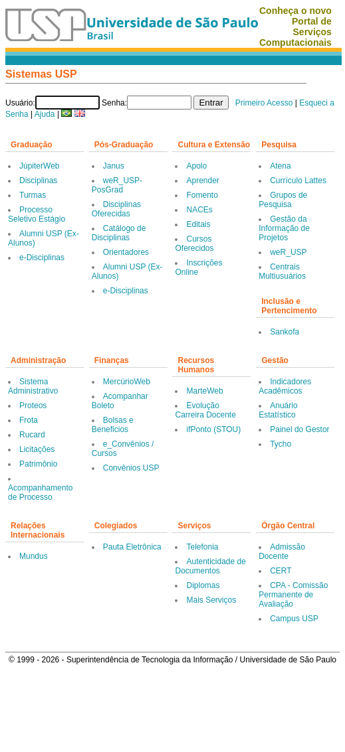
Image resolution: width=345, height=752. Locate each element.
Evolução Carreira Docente (205, 410)
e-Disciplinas (41, 257)
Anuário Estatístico (278, 410)
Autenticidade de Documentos (210, 566)
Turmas (32, 195)
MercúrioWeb (126, 381)
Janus (113, 166)
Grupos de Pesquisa (283, 199)
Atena (280, 166)
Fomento (201, 195)
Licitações (37, 449)
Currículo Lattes (298, 180)
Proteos (33, 405)
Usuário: (20, 103)
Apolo (196, 166)
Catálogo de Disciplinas (119, 233)
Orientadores (126, 252)
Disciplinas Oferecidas (116, 209)
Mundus (33, 556)
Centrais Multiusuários (282, 271)
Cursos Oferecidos (194, 243)
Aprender (202, 180)
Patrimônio (38, 464)
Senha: (114, 103)
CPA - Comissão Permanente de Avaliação (293, 595)
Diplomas (202, 585)
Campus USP (294, 618)
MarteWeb (204, 391)
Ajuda (45, 114)
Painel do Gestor (299, 429)
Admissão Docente (282, 551)
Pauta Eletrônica (132, 547)
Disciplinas (38, 180)
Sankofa (284, 332)
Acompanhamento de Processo (40, 492)
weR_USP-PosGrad (117, 185)
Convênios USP (131, 468)
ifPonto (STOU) (213, 429)
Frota (28, 420)
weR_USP (288, 252)
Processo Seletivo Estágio (36, 214)
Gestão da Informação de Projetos (284, 228)
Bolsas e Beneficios (113, 424)
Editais (198, 224)
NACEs (199, 209)
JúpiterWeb (39, 166)
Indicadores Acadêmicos (285, 386)
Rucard (32, 434)
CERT (280, 570)
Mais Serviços (211, 600)
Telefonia (202, 547)
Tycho (280, 444)
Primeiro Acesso (264, 103)
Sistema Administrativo (33, 386)
